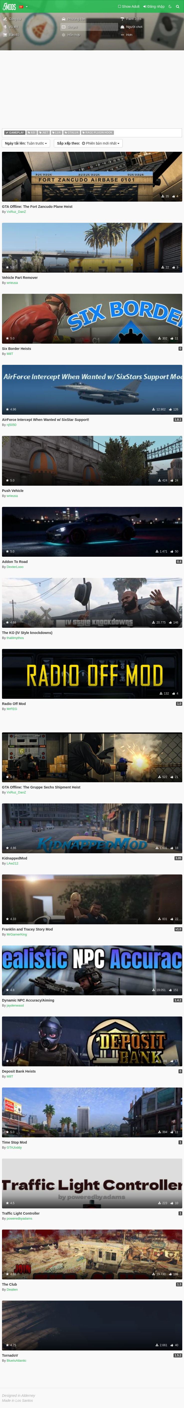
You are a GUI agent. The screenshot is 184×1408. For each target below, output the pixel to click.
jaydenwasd (15, 1005)
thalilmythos (15, 638)
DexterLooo (15, 567)
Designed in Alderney (18, 1396)
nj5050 (11, 425)
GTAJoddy (14, 1147)
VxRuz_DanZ (16, 212)
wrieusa (12, 283)
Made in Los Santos (17, 1401)
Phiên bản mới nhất (88, 143)
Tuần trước (26, 143)
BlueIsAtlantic (16, 1360)
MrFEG (12, 709)
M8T (10, 354)
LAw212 (12, 863)
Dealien (12, 1289)
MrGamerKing (17, 934)
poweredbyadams (19, 1218)
